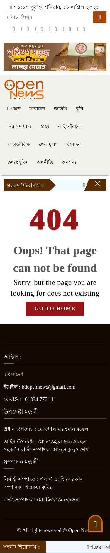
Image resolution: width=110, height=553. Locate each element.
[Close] (92, 186)
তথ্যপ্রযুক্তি (17, 162)
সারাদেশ (37, 108)
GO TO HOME (55, 309)
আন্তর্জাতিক (18, 144)
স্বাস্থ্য (44, 126)
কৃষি (79, 108)
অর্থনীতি (45, 162)
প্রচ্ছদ (14, 108)
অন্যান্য (69, 162)
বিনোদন (73, 144)
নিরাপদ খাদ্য (19, 126)
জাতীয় (60, 108)
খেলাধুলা (48, 144)
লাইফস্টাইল (69, 126)
